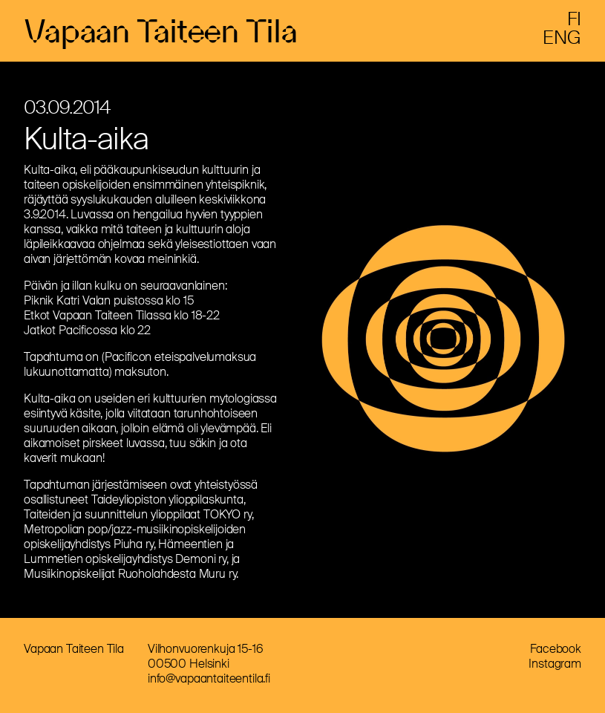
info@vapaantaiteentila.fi (209, 681)
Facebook (555, 652)
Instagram (555, 666)
